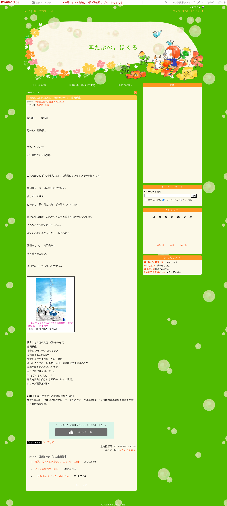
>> (183, 2)
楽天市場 (221, 2)
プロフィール (46, 11)
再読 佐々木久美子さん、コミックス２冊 (57, 461)
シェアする (48, 442)
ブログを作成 (207, 2)
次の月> (183, 245)
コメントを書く (127, 449)
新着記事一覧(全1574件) (82, 85)
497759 (195, 7)
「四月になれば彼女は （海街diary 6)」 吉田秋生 (54, 97)
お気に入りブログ (172, 257)
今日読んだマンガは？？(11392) (49, 102)
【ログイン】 (197, 11)
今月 (172, 245)
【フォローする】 (179, 11)
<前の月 (160, 245)
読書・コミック (43, 2)
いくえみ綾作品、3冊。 (47, 469)
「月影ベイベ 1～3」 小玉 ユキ (52, 476)
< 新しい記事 (39, 85)
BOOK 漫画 (43, 105)
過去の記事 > (125, 85)
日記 (35, 11)
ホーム (27, 11)
